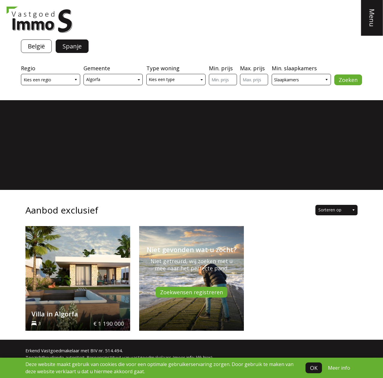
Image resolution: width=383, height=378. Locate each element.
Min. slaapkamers (294, 68)
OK (313, 367)
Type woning (163, 68)
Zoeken (348, 79)
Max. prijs (252, 68)
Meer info (339, 368)
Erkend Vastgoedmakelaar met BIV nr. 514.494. (74, 350)
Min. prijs (221, 68)
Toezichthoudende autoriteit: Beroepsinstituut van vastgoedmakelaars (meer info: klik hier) (118, 357)
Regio (28, 68)
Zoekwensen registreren (191, 292)
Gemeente (96, 68)
